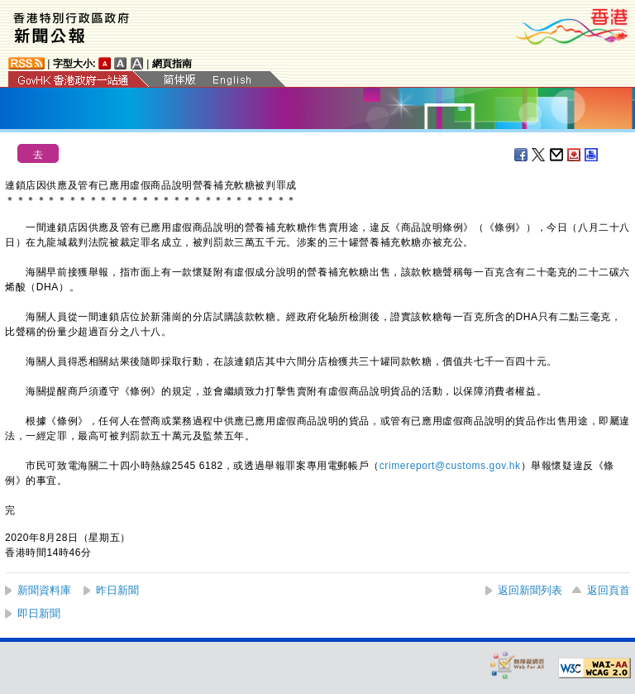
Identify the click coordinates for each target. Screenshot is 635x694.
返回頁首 (608, 590)
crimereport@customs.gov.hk (450, 465)
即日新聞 (38, 613)
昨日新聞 (117, 590)
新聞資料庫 (44, 590)
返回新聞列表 (530, 590)
